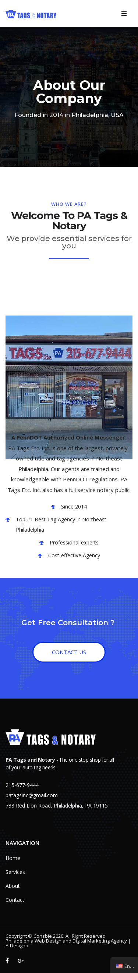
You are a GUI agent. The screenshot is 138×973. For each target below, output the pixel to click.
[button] (69, 652)
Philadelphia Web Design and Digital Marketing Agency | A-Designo (68, 943)
